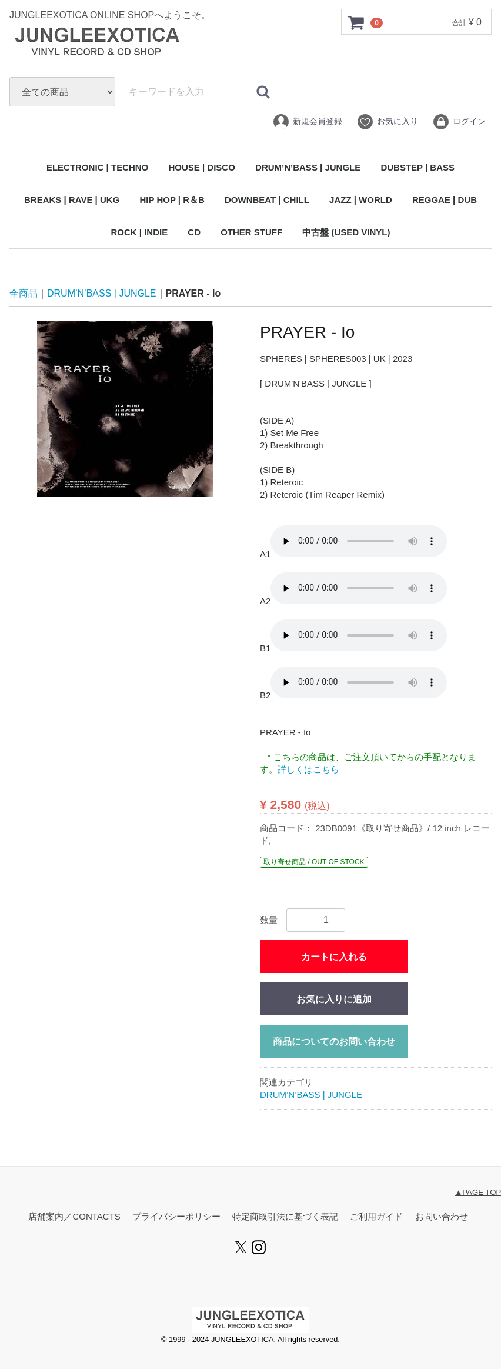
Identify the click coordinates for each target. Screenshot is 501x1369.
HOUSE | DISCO (201, 167)
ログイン (459, 122)
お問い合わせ (441, 1217)
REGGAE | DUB (444, 200)
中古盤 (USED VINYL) (346, 232)
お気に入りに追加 (334, 999)
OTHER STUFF (251, 232)
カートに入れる (334, 957)
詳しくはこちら (308, 769)
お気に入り (387, 122)
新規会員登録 (307, 122)
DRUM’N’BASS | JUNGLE (307, 167)
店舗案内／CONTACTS (74, 1217)
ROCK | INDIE (139, 232)
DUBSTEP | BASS (417, 167)
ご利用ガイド (376, 1217)
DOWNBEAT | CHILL (267, 200)
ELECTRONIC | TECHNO (97, 167)
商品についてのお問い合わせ (334, 1042)
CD (194, 232)
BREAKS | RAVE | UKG (71, 200)
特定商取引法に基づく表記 (285, 1217)
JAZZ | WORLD (360, 200)
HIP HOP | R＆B (171, 200)
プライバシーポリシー (176, 1217)
